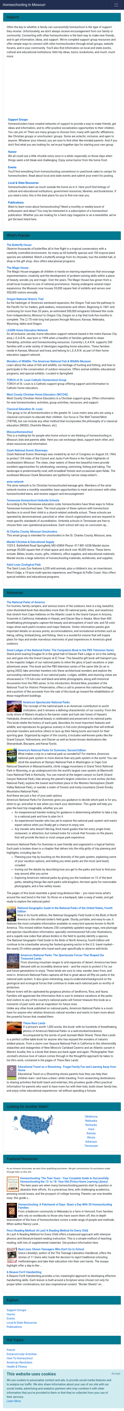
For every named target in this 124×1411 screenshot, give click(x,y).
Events (12, 167)
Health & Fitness (17, 1366)
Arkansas (91, 1141)
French (11, 1350)
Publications (16, 202)
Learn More (14, 1401)
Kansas (91, 1133)
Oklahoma (91, 1116)
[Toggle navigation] (116, 4)
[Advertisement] (62, 88)
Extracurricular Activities (22, 1354)
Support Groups (18, 119)
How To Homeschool (20, 1358)
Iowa (91, 1129)
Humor (12, 151)
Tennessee (91, 1145)
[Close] (116, 1374)
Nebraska (91, 1120)
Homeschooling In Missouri (24, 5)
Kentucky (91, 1124)
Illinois (91, 1137)
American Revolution (19, 1362)
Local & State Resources (23, 182)
